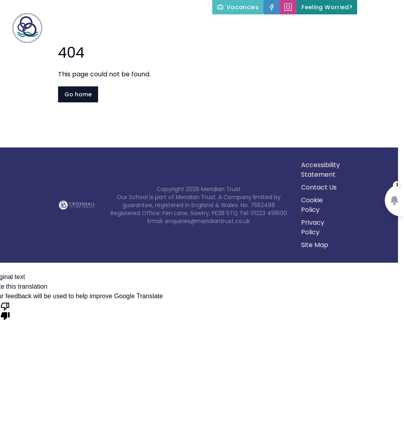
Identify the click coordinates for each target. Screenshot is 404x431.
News (332, 45)
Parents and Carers (214, 45)
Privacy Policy (312, 227)
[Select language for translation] (391, 7)
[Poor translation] (5, 310)
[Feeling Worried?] (327, 7)
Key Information (291, 26)
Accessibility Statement (320, 169)
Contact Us (380, 45)
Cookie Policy (312, 205)
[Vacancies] (237, 7)
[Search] (374, 7)
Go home (78, 94)
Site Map (314, 244)
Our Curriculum (368, 26)
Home (179, 26)
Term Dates (284, 45)
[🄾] (288, 7)
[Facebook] (271, 7)
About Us (224, 26)
